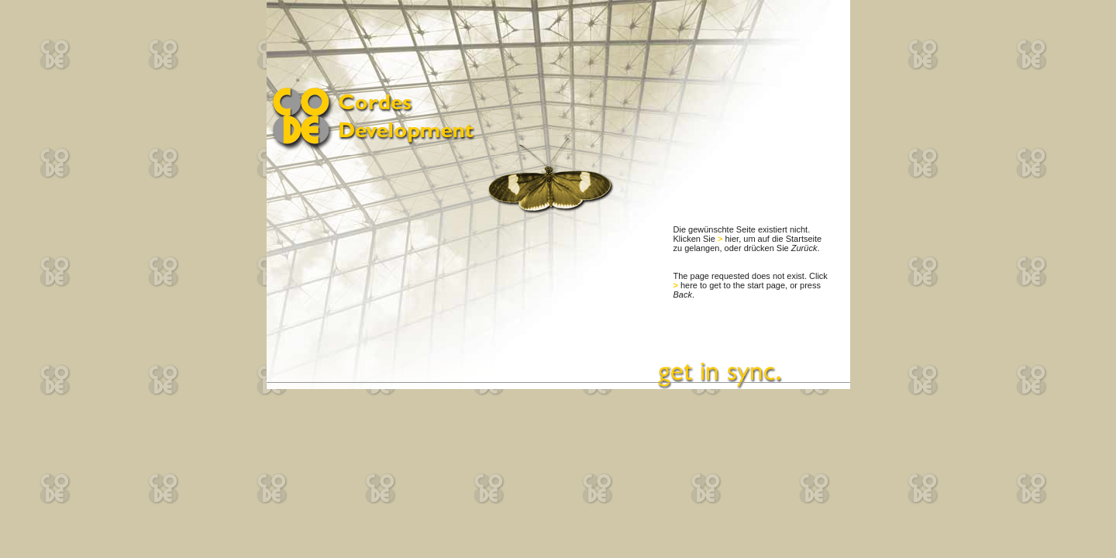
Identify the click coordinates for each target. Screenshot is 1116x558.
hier (732, 238)
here (689, 285)
